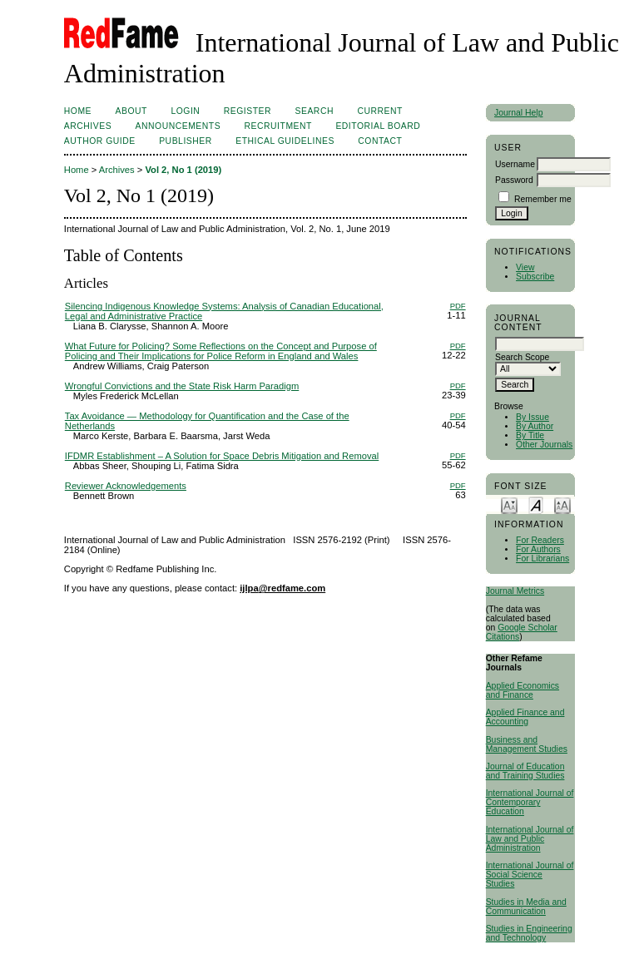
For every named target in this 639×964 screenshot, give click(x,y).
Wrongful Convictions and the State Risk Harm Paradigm (182, 386)
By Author (534, 426)
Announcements (178, 126)
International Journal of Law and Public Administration (530, 839)
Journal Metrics (515, 591)
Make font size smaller (509, 504)
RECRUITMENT (278, 126)
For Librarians (542, 558)
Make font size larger (562, 504)
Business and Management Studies (526, 744)
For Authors (538, 549)
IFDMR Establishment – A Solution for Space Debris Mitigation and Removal (222, 456)
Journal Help (518, 112)
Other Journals (544, 444)
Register (247, 111)
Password (514, 180)
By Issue (532, 417)
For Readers (540, 540)
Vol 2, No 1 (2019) (183, 170)
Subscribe (535, 276)
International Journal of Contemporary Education (530, 802)
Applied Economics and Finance (522, 690)
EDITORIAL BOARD (377, 126)
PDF (458, 305)
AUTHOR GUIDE (100, 141)
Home (78, 111)
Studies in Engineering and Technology (529, 933)
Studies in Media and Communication (526, 906)
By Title (530, 435)
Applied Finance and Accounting (525, 717)
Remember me (543, 199)
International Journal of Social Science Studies (530, 874)
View (525, 267)
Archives (87, 126)
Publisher (185, 141)
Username (515, 164)
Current (379, 111)
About (131, 111)
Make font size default (536, 504)
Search (314, 111)
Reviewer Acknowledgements (125, 486)
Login (185, 111)
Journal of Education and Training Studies (525, 771)
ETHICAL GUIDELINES (284, 141)
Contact (380, 141)
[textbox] (539, 344)
